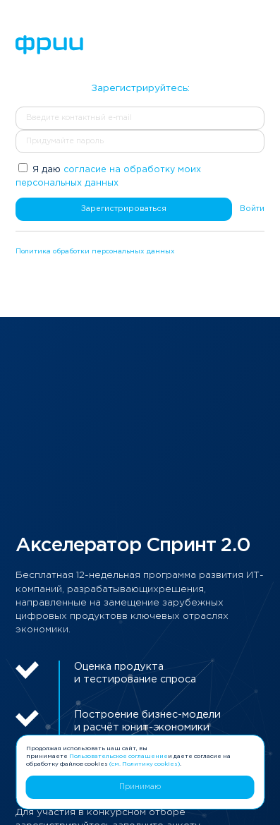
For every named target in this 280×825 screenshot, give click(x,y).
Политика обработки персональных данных (95, 251)
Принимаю (140, 786)
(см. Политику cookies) (144, 763)
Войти (252, 208)
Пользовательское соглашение (118, 756)
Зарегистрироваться (123, 208)
